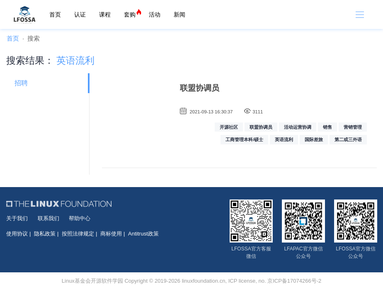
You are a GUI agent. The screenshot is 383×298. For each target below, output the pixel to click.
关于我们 (17, 218)
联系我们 (48, 218)
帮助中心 (79, 218)
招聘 (21, 83)
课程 (105, 14)
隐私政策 (45, 234)
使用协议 (17, 234)
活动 (154, 14)
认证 (80, 14)
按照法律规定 (78, 234)
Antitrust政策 (143, 234)
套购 (130, 14)
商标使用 (111, 234)
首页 (55, 14)
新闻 (179, 14)
